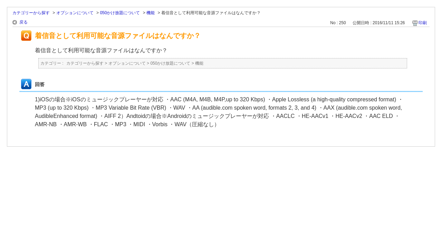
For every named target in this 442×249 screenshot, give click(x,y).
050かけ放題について (120, 12)
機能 (150, 12)
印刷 (423, 22)
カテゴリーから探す (31, 12)
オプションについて (75, 12)
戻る (23, 22)
